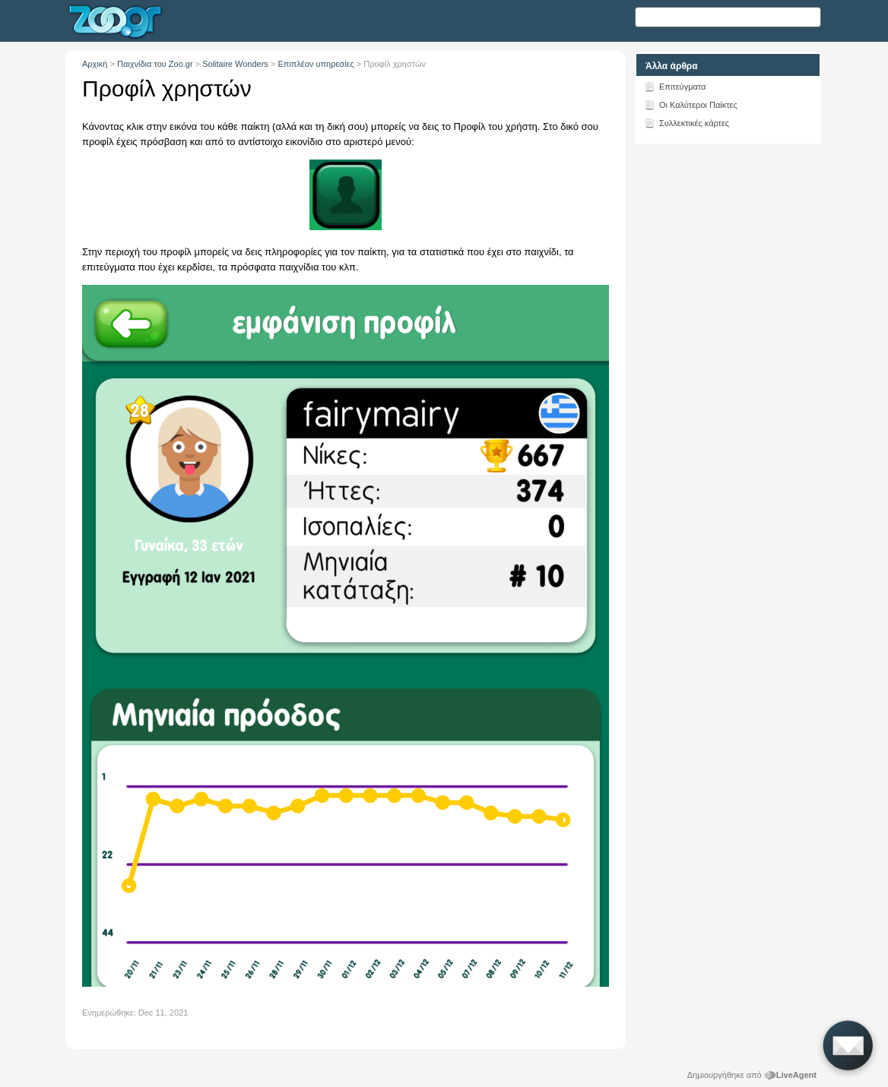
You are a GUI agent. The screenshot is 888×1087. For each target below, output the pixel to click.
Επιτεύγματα (675, 86)
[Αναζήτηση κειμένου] (728, 17)
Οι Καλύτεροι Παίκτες (690, 104)
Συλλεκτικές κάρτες (686, 122)
